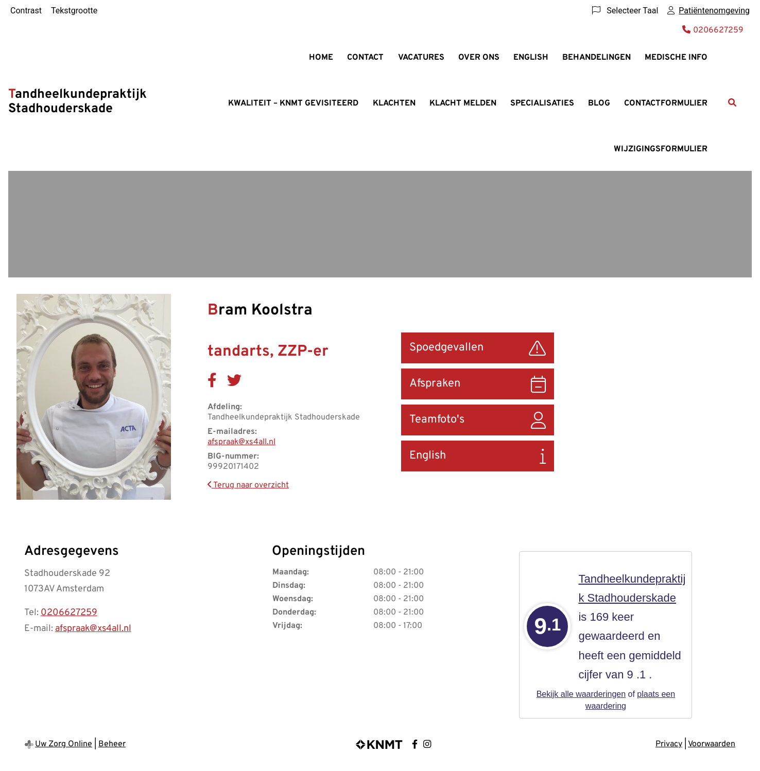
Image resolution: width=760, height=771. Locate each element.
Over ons (478, 57)
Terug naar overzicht (248, 485)
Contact (365, 57)
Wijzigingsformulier (660, 149)
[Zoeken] (732, 102)
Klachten (394, 103)
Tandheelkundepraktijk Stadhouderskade (77, 101)
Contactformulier (665, 103)
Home (321, 57)
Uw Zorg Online (63, 744)
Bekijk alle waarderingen (581, 694)
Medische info (676, 57)
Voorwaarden (711, 744)
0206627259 (69, 613)
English (530, 57)
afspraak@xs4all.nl (241, 442)
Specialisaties (542, 103)
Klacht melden (462, 103)
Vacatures (421, 57)
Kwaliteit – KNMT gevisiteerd (293, 103)
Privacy (668, 744)
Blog (599, 103)
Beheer (112, 744)
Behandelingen (596, 57)
